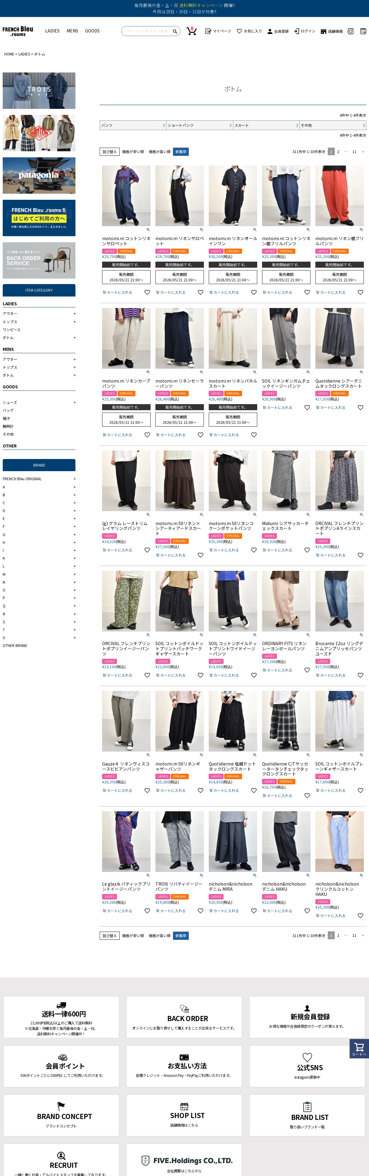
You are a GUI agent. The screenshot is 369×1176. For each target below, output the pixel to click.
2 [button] (338, 151)
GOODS (92, 31)
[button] (362, 152)
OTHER (10, 446)
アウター (10, 313)
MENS (72, 31)
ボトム (8, 337)
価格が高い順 (160, 151)
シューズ (10, 402)
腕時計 (8, 426)
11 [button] (354, 151)
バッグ (8, 410)
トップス (10, 321)
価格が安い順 (133, 151)
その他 (8, 434)
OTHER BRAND (15, 645)
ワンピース (12, 329)
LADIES (52, 31)
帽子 (6, 418)
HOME (9, 53)
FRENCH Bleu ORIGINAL (22, 478)
